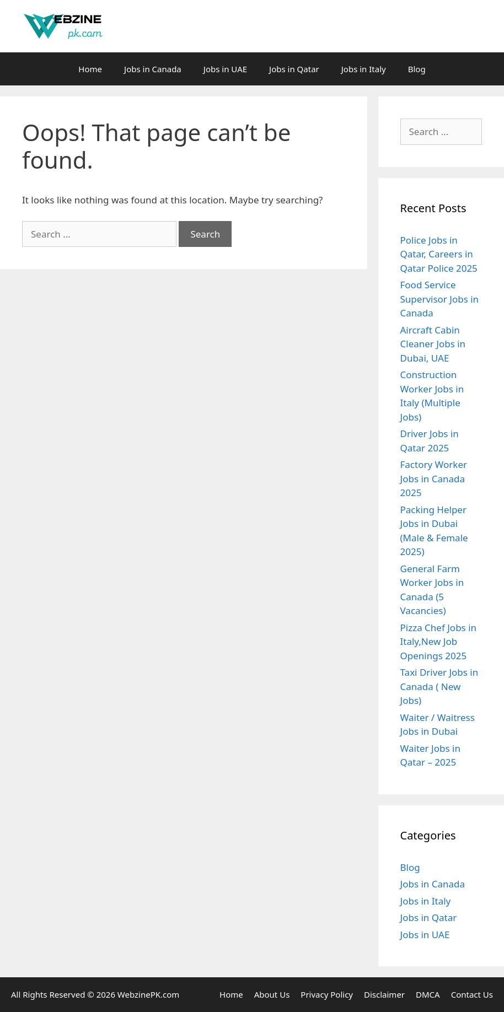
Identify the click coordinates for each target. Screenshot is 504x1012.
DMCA (428, 994)
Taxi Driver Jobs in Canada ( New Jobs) (439, 686)
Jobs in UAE (225, 68)
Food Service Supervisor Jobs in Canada (439, 298)
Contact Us (472, 994)
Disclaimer (384, 994)
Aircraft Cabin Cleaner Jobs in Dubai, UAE (433, 344)
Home (90, 68)
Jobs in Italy (363, 68)
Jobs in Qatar (294, 68)
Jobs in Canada (152, 68)
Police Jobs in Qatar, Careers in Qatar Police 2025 (439, 254)
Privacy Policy (327, 994)
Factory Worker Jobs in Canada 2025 (434, 478)
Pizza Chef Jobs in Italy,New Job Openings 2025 (438, 641)
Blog (417, 68)
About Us (272, 994)
